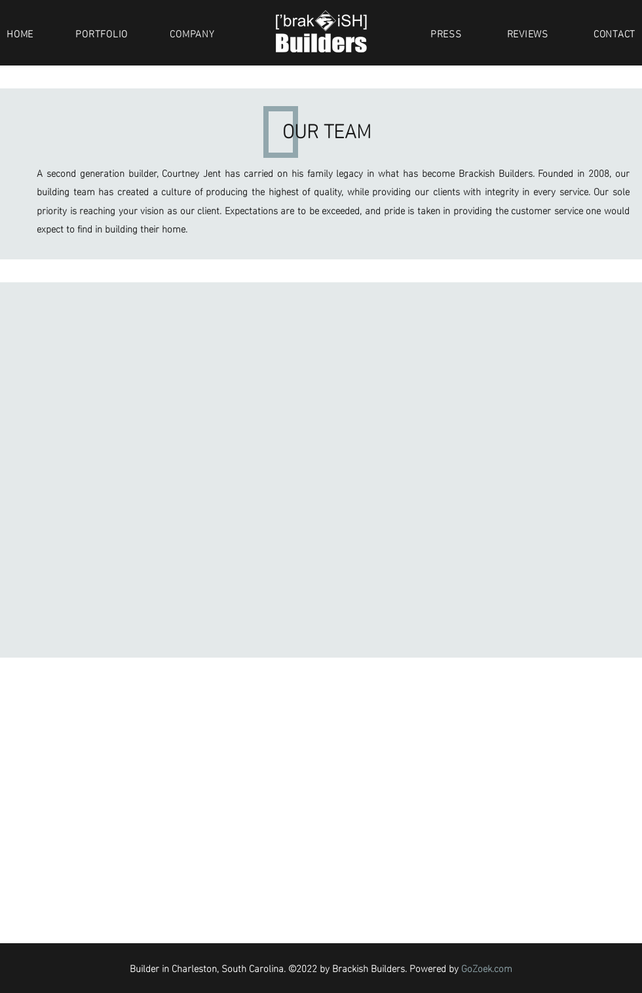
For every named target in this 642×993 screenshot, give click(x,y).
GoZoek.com (486, 967)
